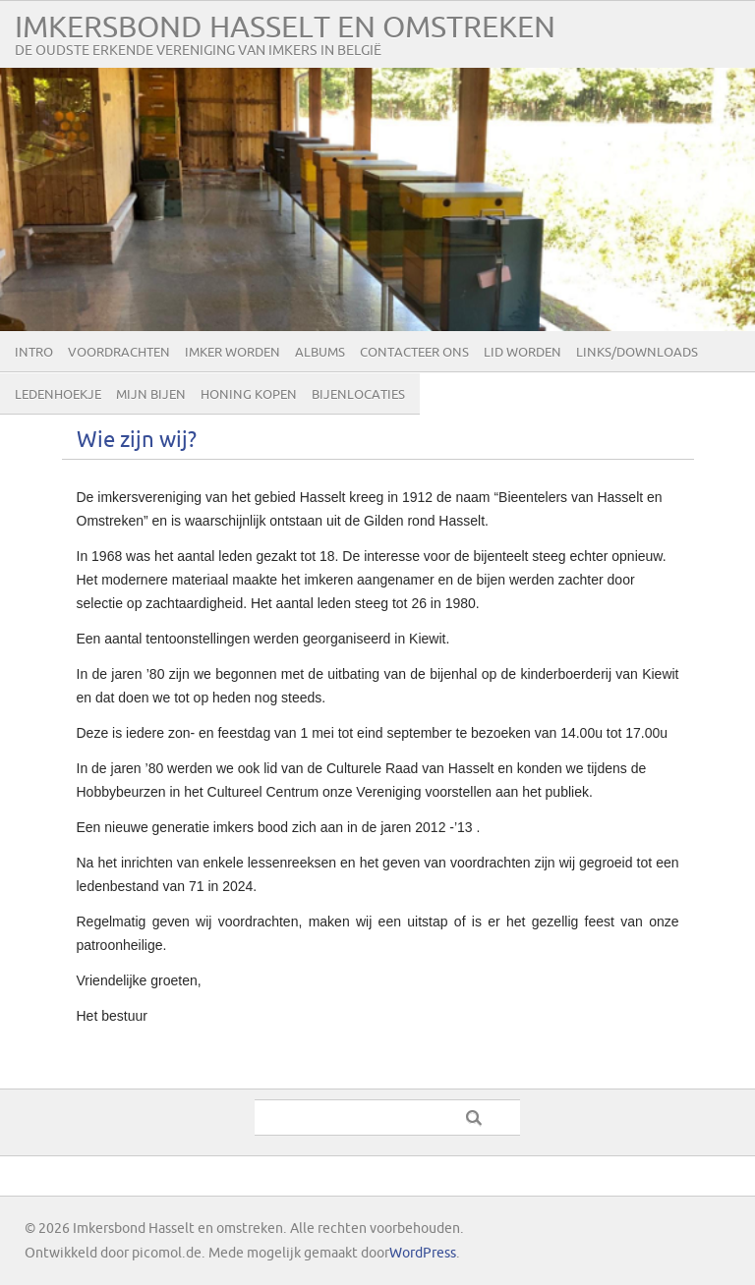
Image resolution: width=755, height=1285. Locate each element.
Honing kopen (249, 395)
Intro (34, 353)
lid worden (522, 353)
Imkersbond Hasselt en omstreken (285, 28)
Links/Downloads (637, 353)
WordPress (422, 1253)
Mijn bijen (151, 395)
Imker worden (232, 353)
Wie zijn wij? (137, 440)
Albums (320, 353)
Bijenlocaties (358, 395)
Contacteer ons (414, 353)
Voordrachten (119, 353)
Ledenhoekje (58, 395)
